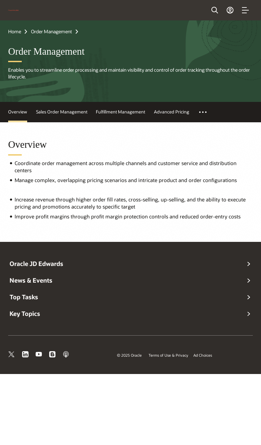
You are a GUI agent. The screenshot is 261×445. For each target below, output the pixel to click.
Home (14, 31)
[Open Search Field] (214, 10)
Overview (17, 111)
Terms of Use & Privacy (168, 355)
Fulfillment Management (120, 111)
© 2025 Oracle (129, 355)
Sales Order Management (61, 111)
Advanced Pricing (171, 111)
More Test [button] (206, 112)
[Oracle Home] (13, 10)
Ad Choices (202, 355)
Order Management (51, 31)
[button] (245, 10)
